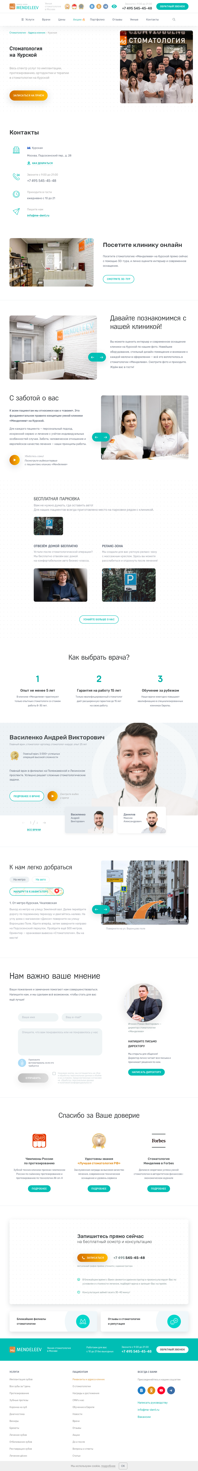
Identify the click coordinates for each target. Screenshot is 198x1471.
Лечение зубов (18, 1435)
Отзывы (117, 19)
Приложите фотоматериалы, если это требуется (41, 1063)
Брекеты (14, 1428)
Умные (134, 19)
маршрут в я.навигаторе (31, 891)
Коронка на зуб (18, 1407)
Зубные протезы (18, 1400)
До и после (79, 1442)
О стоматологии (82, 1386)
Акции (79, 19)
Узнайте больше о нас (99, 619)
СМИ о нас (78, 1400)
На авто (41, 879)
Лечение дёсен (18, 1455)
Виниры (14, 1421)
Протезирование (19, 1393)
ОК (123, 1466)
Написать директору (146, 1072)
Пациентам (80, 1372)
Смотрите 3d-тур (118, 279)
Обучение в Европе (83, 1407)
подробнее (108, 1466)
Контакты (152, 19)
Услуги (29, 19)
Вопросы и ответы (83, 1448)
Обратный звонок (172, 6)
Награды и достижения (86, 1393)
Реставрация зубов (20, 1448)
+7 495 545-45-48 (137, 8)
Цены (61, 19)
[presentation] (81, 1063)
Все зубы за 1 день (19, 1386)
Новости (77, 1414)
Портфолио (97, 19)
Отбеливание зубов (20, 1442)
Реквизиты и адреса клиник (89, 1379)
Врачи (46, 19)
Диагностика (17, 1414)
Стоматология (17, 32)
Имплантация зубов (21, 1379)
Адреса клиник (36, 32)
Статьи (77, 1455)
